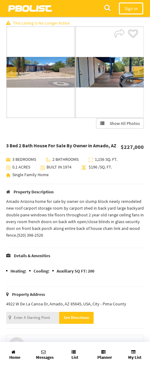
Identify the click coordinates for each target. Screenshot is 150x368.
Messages (45, 355)
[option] (40, 72)
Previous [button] (11, 72)
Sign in (131, 8)
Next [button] (138, 72)
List (74, 355)
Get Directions (76, 317)
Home (14, 355)
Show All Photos (120, 123)
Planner (104, 355)
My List (134, 355)
